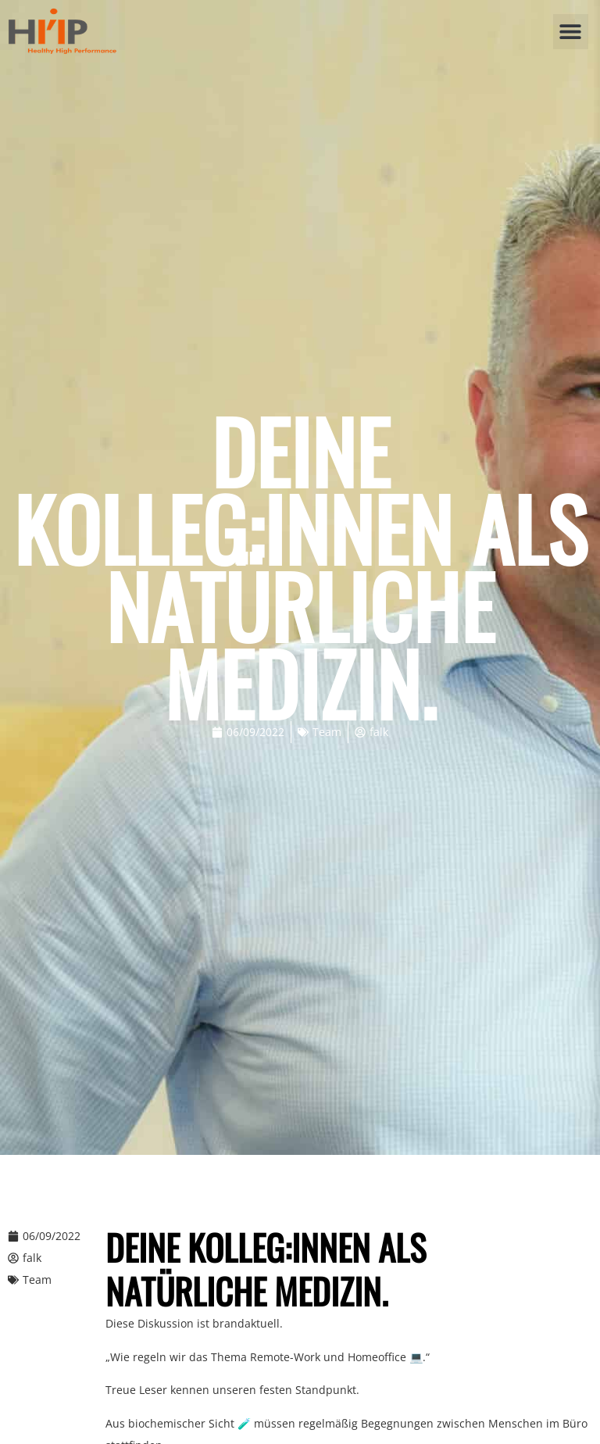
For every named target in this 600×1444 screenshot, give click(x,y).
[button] (570, 31)
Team (326, 731)
